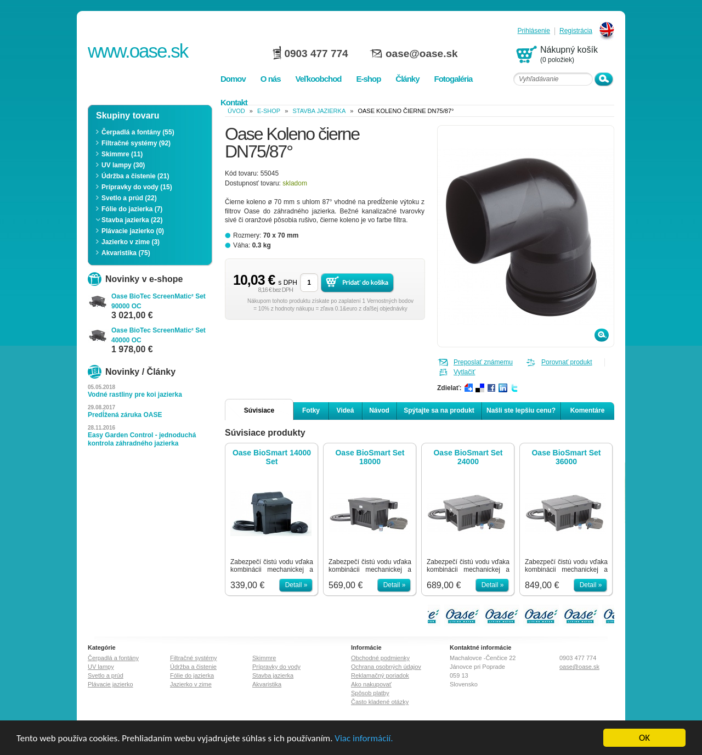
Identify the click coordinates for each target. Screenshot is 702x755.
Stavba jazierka (319, 111)
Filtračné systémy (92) (136, 143)
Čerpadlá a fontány (113, 658)
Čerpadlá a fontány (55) (137, 132)
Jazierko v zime (191, 684)
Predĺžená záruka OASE (125, 415)
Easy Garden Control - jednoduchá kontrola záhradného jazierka (142, 439)
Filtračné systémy (193, 658)
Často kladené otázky (380, 701)
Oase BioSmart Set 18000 (369, 457)
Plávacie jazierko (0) (132, 231)
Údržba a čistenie (193, 666)
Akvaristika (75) (125, 253)
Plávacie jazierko (110, 684)
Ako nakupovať (371, 684)
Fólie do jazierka (192, 675)
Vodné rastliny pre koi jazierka (135, 394)
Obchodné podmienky (380, 658)
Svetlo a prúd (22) (129, 198)
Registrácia (575, 31)
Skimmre (264, 658)
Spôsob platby (370, 693)
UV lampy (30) (123, 165)
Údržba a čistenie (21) (135, 176)
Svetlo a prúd (105, 675)
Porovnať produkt (566, 362)
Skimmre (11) (122, 154)
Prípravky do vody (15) (136, 187)
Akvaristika (266, 684)
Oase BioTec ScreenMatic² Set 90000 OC (158, 301)
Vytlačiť (464, 372)
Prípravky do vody (276, 666)
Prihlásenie (534, 31)
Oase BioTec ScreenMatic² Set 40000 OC (158, 335)
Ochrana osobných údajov (386, 666)
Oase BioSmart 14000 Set (272, 457)
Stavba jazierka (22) (131, 220)
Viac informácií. (364, 738)
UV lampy (101, 666)
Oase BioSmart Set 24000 (467, 457)
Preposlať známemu (483, 362)
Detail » (296, 585)
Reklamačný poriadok (380, 675)
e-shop (268, 111)
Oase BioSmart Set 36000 (566, 457)
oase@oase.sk (422, 53)
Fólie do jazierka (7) (131, 209)
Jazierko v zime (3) (130, 242)
